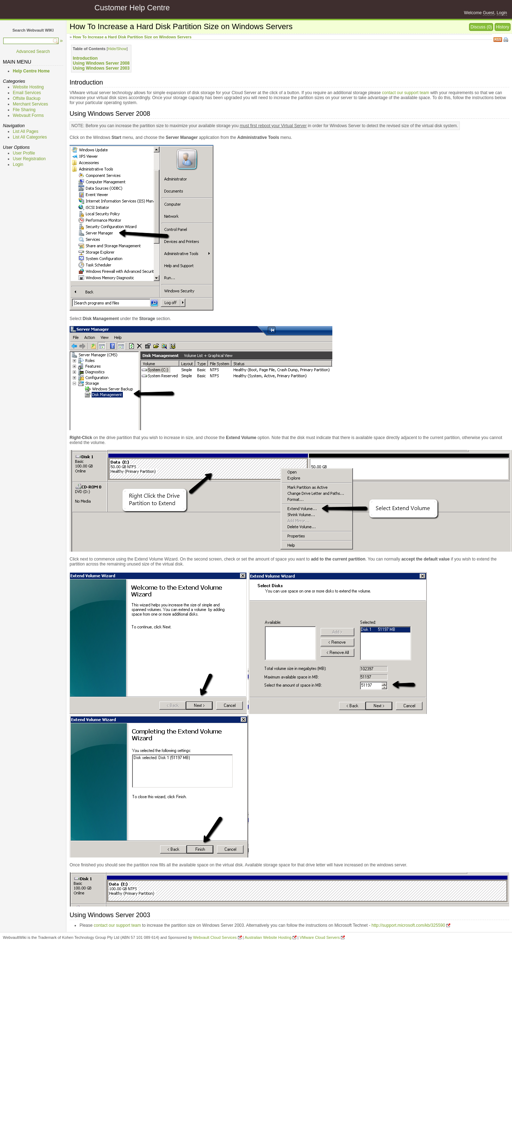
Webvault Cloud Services (215, 937)
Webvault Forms (28, 115)
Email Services (27, 92)
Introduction (85, 58)
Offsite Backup (26, 98)
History (502, 27)
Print (506, 40)
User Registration (29, 158)
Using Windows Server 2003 (101, 68)
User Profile (24, 153)
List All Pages (25, 131)
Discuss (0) (481, 27)
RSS (498, 39)
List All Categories (30, 137)
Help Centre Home (31, 71)
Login (502, 12)
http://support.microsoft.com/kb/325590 (408, 925)
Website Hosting (28, 87)
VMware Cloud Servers (320, 937)
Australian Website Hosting (268, 937)
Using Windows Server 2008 (101, 63)
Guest (488, 12)
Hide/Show (117, 49)
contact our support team (405, 92)
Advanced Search (33, 51)
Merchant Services (30, 104)
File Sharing (24, 109)
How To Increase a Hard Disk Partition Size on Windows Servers (132, 37)
